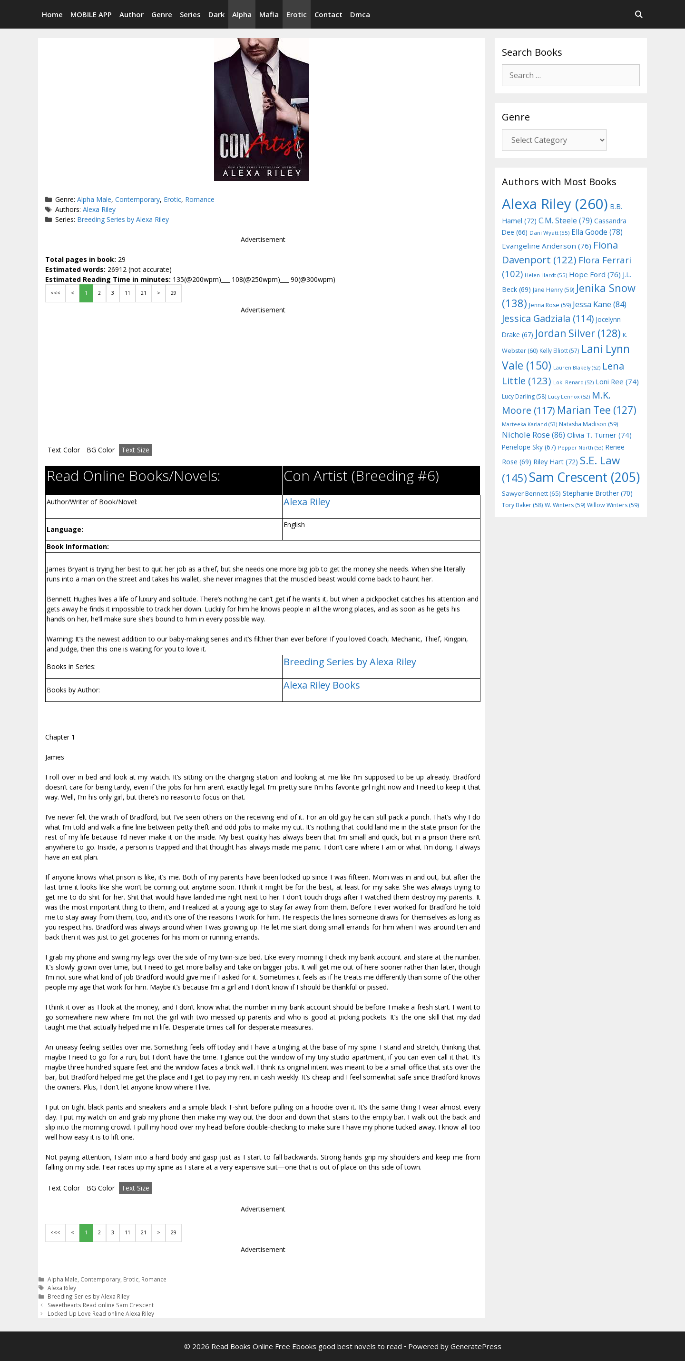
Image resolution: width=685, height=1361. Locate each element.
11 (127, 293)
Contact (328, 14)
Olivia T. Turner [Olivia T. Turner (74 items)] (599, 435)
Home (52, 14)
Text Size (135, 449)
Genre (161, 14)
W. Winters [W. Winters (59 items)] (565, 505)
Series (190, 14)
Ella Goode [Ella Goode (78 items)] (597, 232)
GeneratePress (475, 1346)
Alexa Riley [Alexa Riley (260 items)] (555, 203)
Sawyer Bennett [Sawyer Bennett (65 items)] (531, 493)
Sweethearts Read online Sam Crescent (101, 1305)
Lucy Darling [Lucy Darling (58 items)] (524, 396)
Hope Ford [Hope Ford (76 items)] (595, 274)
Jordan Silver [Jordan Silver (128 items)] (578, 333)
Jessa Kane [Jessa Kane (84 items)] (599, 304)
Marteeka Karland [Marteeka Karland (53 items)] (529, 424)
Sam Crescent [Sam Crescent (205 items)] (584, 477)
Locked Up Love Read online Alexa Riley (101, 1313)
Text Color (64, 449)
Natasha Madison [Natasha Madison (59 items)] (588, 424)
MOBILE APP (91, 14)
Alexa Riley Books (322, 685)
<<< (55, 293)
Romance (200, 199)
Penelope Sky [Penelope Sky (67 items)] (529, 446)
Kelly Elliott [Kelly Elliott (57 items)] (559, 350)
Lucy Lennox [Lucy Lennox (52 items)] (569, 396)
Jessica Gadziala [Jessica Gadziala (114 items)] (548, 318)
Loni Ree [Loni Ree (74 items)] (617, 381)
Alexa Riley (99, 209)
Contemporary (137, 199)
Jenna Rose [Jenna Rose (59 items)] (550, 305)
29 (173, 293)
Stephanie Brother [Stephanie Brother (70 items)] (598, 493)
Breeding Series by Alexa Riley (123, 219)
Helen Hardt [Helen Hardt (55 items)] (546, 275)
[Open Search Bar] (638, 14)
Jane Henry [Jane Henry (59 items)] (553, 290)
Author (131, 14)
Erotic (296, 14)
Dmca (360, 14)
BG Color (101, 449)
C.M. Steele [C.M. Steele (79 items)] (565, 220)
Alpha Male (94, 199)
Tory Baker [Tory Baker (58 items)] (522, 505)
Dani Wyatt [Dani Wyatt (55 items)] (549, 232)
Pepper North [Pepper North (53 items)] (580, 447)
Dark (216, 14)
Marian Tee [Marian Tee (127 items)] (596, 410)
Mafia (269, 14)
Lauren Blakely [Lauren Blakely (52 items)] (576, 367)
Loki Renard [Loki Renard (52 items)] (573, 382)
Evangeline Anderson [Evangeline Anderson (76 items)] (546, 245)
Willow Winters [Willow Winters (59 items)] (613, 505)
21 (144, 293)
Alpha (242, 14)
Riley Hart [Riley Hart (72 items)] (555, 461)
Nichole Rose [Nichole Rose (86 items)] (533, 434)
